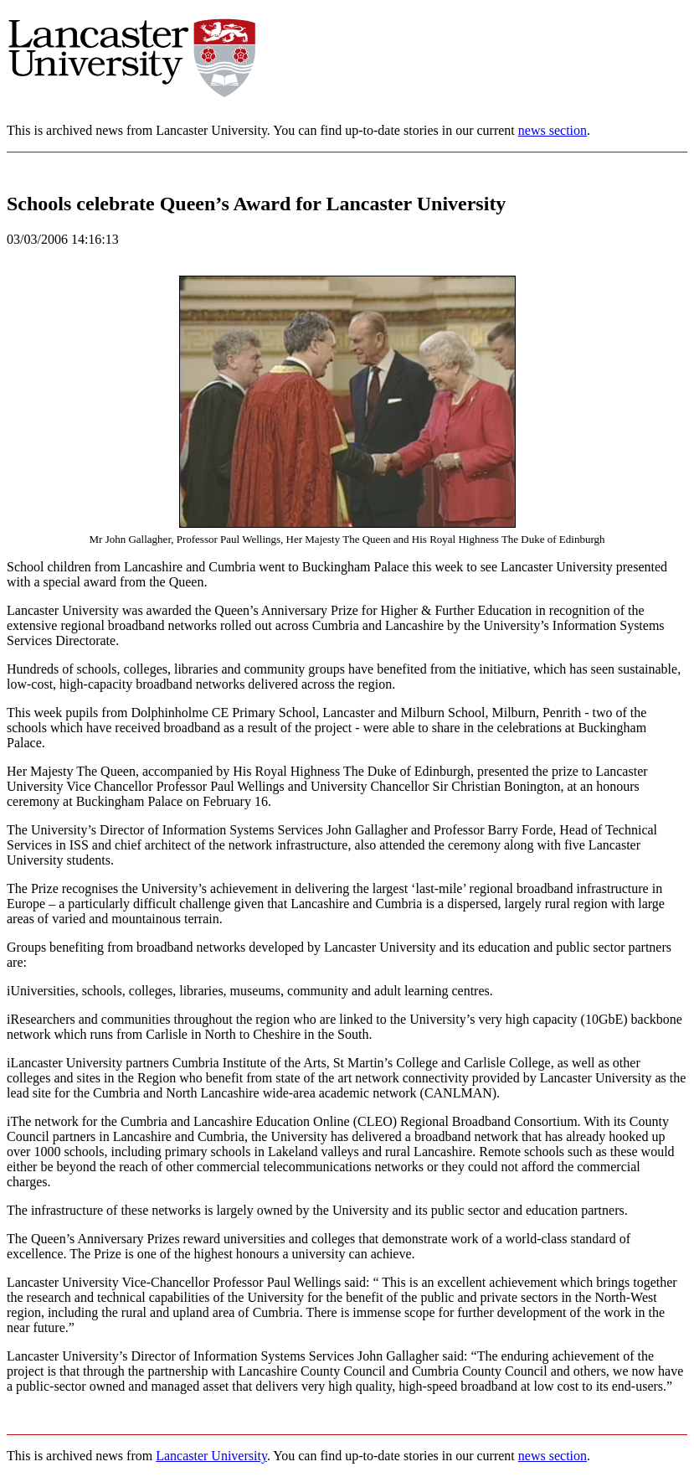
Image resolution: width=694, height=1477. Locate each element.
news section (552, 130)
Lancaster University (211, 1456)
